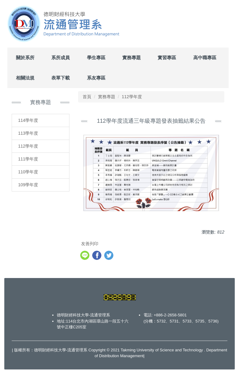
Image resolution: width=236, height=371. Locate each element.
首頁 (87, 96)
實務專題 (131, 57)
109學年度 (28, 184)
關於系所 (25, 57)
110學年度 (28, 171)
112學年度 (28, 146)
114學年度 (28, 120)
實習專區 (167, 57)
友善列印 (89, 243)
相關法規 (25, 77)
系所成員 (60, 57)
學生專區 (96, 57)
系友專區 (96, 77)
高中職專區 (204, 57)
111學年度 (28, 159)
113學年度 (28, 133)
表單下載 (60, 77)
